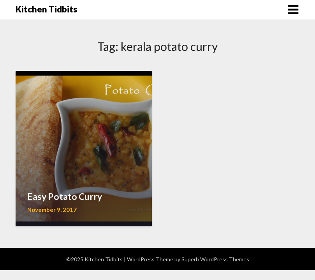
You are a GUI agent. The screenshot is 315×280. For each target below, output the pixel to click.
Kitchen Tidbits (46, 9)
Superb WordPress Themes (215, 259)
